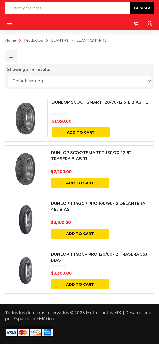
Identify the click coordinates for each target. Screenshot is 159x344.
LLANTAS (59, 40)
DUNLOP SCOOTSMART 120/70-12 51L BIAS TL (100, 102)
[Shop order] (79, 81)
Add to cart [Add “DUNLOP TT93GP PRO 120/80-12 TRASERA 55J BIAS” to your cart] (80, 284)
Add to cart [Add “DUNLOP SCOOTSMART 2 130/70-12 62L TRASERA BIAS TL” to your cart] (80, 183)
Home (10, 40)
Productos (33, 40)
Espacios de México (33, 318)
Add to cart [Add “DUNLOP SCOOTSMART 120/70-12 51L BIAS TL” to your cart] (81, 132)
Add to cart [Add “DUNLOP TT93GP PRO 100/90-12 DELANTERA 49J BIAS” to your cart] (80, 233)
